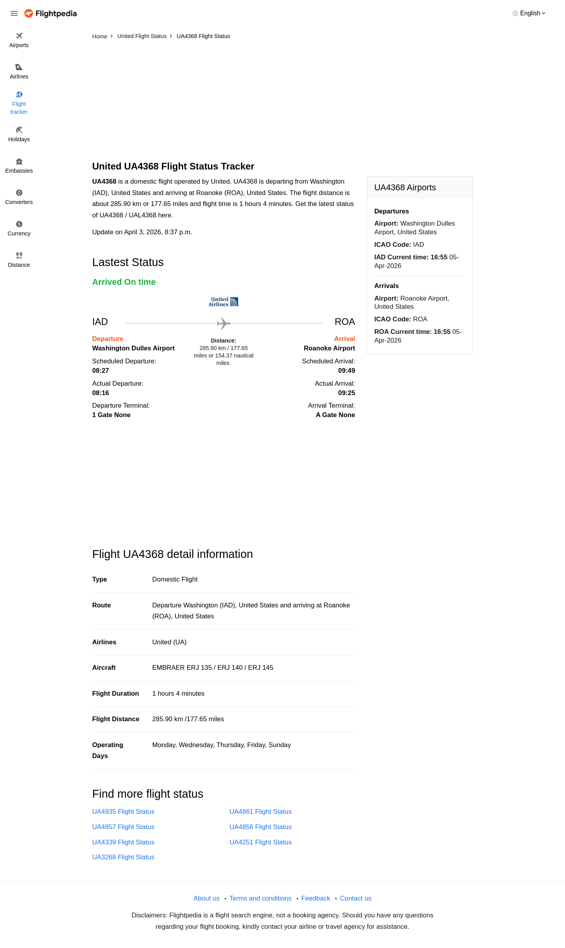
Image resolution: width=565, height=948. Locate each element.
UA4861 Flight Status (261, 811)
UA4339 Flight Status (123, 842)
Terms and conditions (260, 898)
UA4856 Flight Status (261, 827)
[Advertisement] (282, 102)
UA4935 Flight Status (123, 811)
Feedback (315, 898)
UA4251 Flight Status (261, 842)
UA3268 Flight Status (123, 857)
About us (206, 898)
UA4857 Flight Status (123, 827)
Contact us (355, 898)
